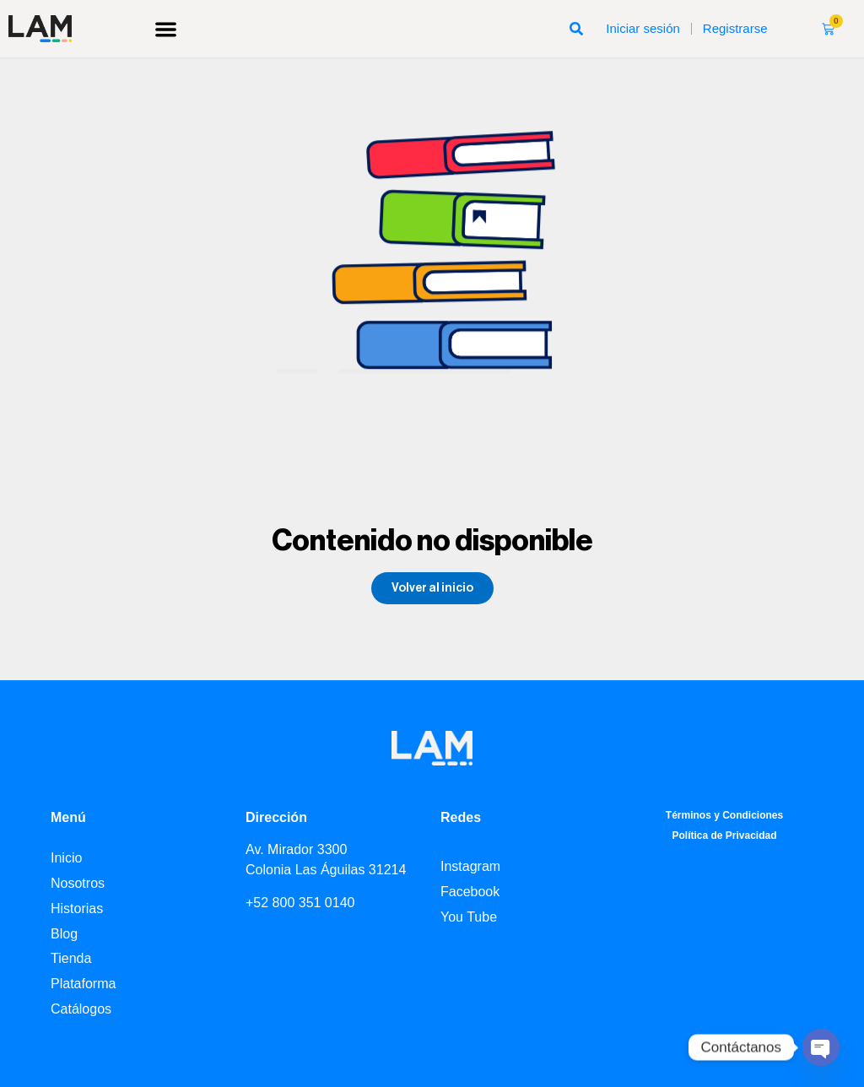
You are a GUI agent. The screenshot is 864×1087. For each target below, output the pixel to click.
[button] (165, 29)
